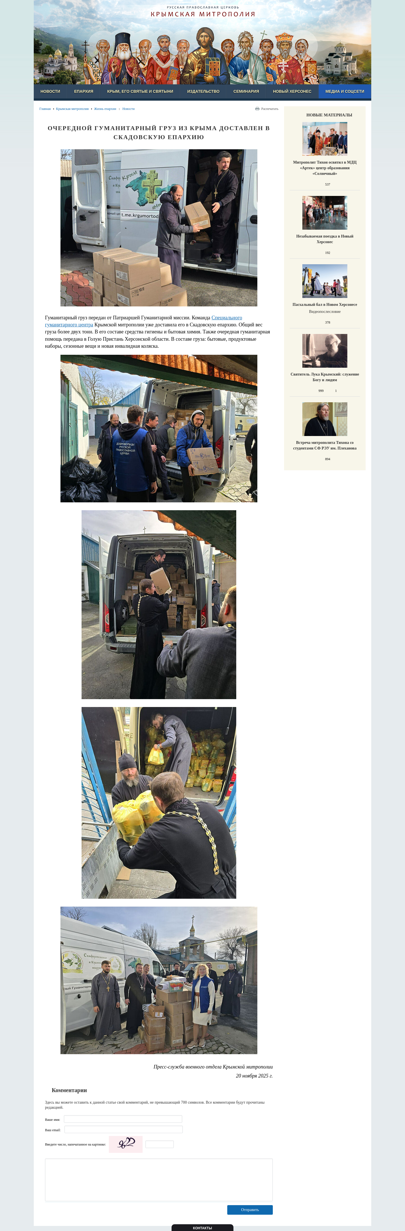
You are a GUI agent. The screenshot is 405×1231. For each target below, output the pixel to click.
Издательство (203, 91)
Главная (45, 109)
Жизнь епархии (105, 109)
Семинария (246, 91)
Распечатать (269, 109)
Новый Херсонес (292, 91)
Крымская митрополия (72, 109)
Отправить (250, 1210)
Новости (50, 91)
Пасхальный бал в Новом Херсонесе (324, 304)
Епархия (83, 91)
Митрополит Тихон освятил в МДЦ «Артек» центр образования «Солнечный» (325, 168)
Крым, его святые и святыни (140, 91)
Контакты (202, 1228)
